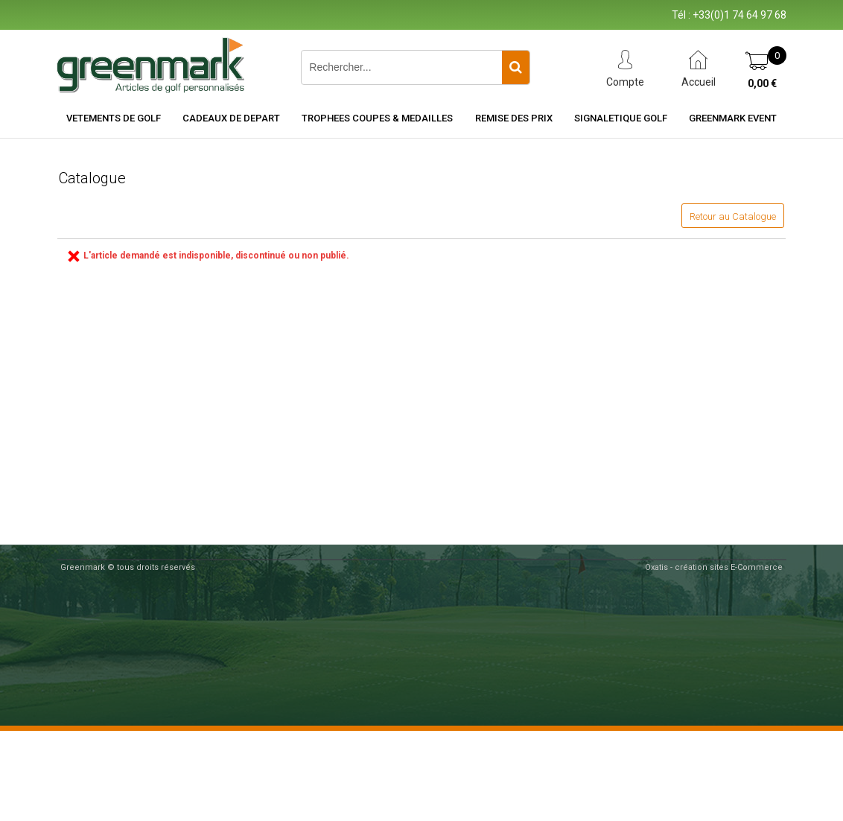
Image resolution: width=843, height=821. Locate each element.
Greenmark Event (733, 118)
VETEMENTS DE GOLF (113, 118)
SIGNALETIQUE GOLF (620, 118)
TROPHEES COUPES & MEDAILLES (377, 118)
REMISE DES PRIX (514, 118)
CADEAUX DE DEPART (231, 118)
